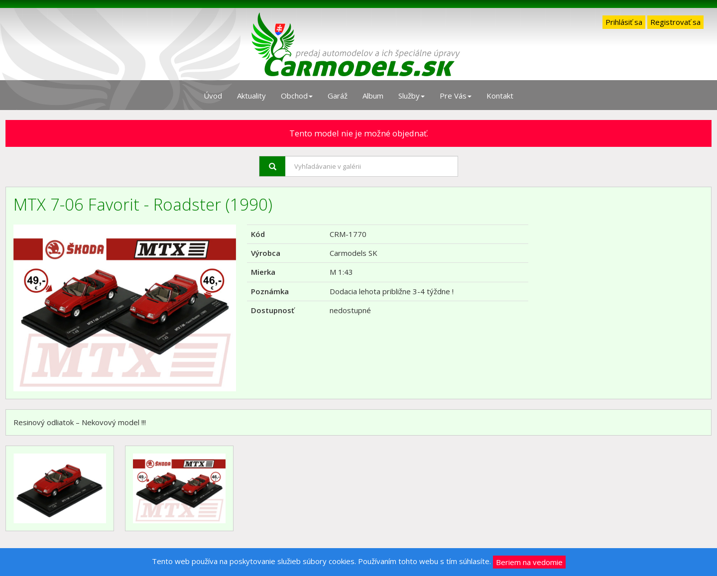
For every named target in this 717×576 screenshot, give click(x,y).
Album (372, 96)
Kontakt (499, 96)
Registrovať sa (675, 22)
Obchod (297, 96)
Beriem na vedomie (529, 562)
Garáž (338, 96)
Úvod (213, 96)
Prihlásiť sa (623, 22)
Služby (411, 96)
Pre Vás (456, 96)
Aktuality (251, 96)
